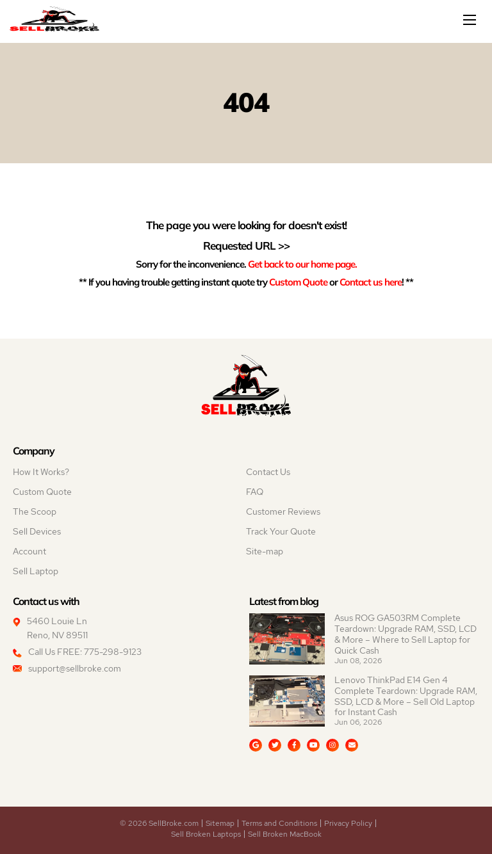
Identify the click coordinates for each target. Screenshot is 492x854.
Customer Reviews (283, 511)
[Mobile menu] (470, 19)
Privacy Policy (348, 823)
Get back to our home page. (302, 263)
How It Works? (41, 472)
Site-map (264, 551)
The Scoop (34, 511)
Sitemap (220, 823)
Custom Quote (298, 281)
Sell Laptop (35, 571)
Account (29, 551)
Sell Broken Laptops (206, 834)
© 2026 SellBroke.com (159, 823)
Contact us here (371, 281)
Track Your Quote (281, 531)
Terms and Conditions (279, 823)
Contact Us (268, 472)
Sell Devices (37, 531)
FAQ (254, 491)
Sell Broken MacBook (285, 834)
